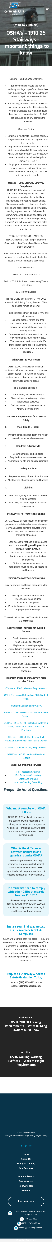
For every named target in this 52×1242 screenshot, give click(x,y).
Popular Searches (25, 1240)
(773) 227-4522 (30, 1219)
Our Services (26, 1168)
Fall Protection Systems (28, 772)
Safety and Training (28, 779)
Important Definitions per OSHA (25, 706)
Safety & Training (26, 1163)
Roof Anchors (26, 1186)
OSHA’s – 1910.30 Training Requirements (25, 747)
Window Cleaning (26, 25)
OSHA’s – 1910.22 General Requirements (25, 688)
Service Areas (26, 1181)
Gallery (26, 1190)
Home (26, 1154)
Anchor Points (26, 1176)
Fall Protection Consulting (28, 775)
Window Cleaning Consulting (28, 782)
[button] (47, 8)
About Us (26, 1159)
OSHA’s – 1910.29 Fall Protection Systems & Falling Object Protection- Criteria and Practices (26, 726)
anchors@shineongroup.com (30, 1228)
